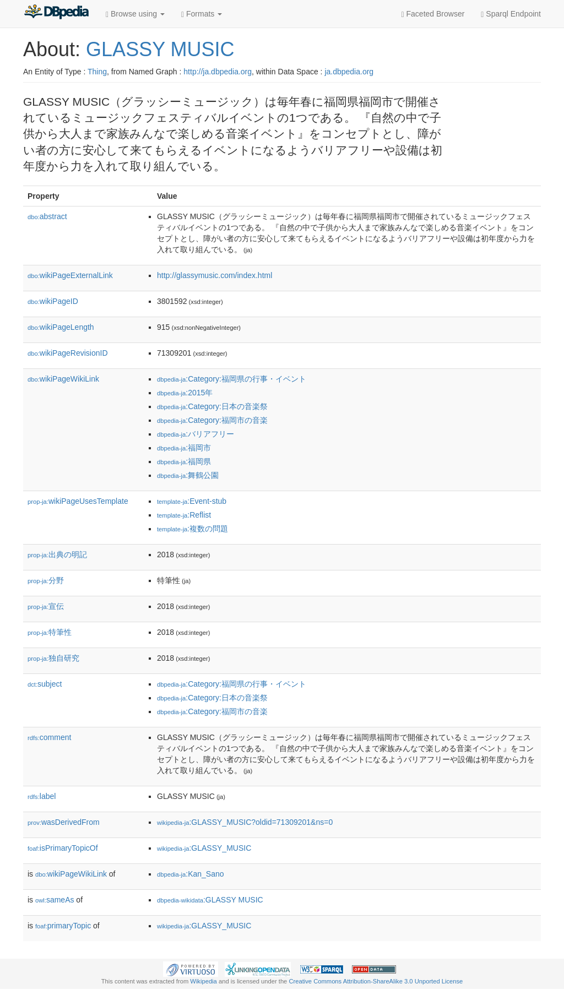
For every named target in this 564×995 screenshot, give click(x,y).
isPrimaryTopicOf (63, 848)
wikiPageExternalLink (70, 275)
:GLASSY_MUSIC (204, 848)
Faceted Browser (433, 14)
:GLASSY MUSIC (210, 899)
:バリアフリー (195, 433)
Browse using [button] (135, 14)
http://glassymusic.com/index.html (214, 275)
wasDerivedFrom (64, 822)
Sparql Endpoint (511, 14)
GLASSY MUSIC (160, 49)
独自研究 (53, 658)
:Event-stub (191, 501)
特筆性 (50, 632)
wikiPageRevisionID (68, 353)
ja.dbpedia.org (348, 71)
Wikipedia (203, 981)
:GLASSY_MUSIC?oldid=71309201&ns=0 (245, 822)
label (42, 796)
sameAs (54, 899)
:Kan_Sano (190, 873)
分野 (46, 580)
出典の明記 (57, 554)
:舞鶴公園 (188, 475)
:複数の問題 (192, 528)
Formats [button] (201, 14)
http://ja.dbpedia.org (217, 71)
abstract (47, 216)
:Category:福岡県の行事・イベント (231, 378)
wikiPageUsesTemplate (78, 501)
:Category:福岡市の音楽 (212, 420)
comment (49, 737)
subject (45, 683)
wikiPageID (53, 301)
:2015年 (185, 392)
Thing (97, 71)
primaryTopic (63, 925)
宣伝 (46, 606)
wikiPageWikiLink (63, 378)
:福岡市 (184, 447)
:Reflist (184, 514)
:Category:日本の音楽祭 (212, 406)
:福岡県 (184, 461)
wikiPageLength (61, 327)
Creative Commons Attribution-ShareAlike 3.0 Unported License (376, 981)
